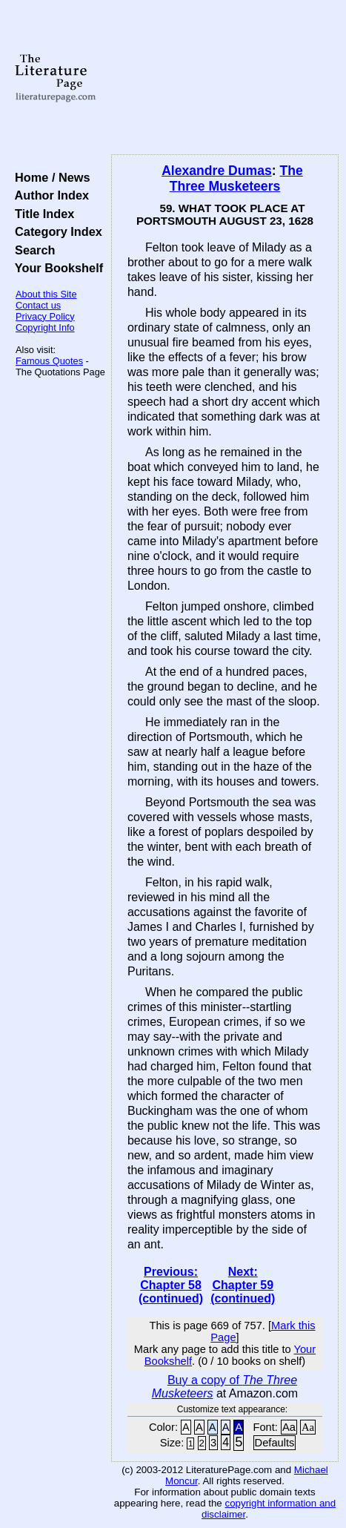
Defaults (275, 1443)
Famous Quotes (49, 360)
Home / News (49, 177)
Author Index (48, 195)
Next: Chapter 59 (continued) (242, 1285)
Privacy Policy (45, 316)
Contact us (38, 305)
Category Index (55, 231)
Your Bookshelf (55, 267)
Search (31, 250)
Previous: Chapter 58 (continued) (171, 1285)
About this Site (46, 294)
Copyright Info (45, 327)
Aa (289, 1427)
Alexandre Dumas (217, 170)
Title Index (41, 213)
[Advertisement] (225, 78)
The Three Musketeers (236, 178)
